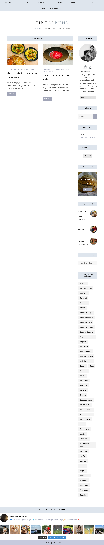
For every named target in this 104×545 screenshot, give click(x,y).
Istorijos (74, 3)
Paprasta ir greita (63, 69)
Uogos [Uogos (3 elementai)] (82, 471)
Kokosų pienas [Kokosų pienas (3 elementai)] (85, 351)
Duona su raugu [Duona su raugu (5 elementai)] (86, 312)
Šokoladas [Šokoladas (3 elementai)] (84, 490)
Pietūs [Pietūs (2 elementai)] (82, 376)
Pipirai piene (55, 542)
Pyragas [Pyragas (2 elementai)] (83, 390)
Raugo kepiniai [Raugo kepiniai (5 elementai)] (86, 414)
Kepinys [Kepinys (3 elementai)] (83, 342)
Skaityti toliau (88, 97)
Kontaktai (54, 8)
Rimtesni (31, 69)
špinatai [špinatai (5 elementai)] (83, 495)
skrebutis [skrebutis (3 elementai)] (83, 451)
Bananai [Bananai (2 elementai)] (83, 283)
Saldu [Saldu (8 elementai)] (82, 424)
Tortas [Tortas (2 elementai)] (82, 466)
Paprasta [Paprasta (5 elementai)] (83, 371)
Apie (43, 8)
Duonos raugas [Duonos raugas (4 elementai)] (86, 322)
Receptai (24, 69)
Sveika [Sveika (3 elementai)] (82, 456)
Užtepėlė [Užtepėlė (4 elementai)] (83, 480)
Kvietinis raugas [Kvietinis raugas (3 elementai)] (86, 356)
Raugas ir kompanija (57, 3)
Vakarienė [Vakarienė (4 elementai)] (84, 485)
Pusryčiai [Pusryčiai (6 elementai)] (83, 385)
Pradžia (25, 3)
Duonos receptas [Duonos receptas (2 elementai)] (86, 327)
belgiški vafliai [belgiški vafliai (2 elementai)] (86, 288)
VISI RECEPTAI (38, 3)
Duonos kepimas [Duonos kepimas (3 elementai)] (86, 317)
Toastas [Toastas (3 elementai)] (83, 461)
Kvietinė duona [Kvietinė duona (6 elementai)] (86, 361)
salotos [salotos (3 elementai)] (82, 434)
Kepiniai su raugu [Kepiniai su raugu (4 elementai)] (87, 337)
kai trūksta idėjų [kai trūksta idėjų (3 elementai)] (86, 332)
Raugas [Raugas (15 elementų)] (83, 395)
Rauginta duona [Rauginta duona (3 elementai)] (86, 400)
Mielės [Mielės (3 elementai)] (82, 366)
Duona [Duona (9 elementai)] (82, 308)
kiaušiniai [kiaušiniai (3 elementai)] (84, 346)
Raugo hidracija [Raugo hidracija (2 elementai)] (86, 410)
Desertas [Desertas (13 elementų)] (83, 303)
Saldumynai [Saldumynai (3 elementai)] (84, 429)
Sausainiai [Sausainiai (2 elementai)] (84, 439)
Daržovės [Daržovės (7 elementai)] (83, 293)
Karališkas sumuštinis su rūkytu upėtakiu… (83, 241)
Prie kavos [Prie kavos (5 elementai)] (84, 380)
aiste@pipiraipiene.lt (86, 137)
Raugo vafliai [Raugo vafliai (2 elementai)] (85, 419)
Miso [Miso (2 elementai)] (92, 366)
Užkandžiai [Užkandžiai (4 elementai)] (84, 475)
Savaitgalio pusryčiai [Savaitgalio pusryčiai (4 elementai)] (84, 445)
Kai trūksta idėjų (13, 69)
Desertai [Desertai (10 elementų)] (83, 298)
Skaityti (11, 94)
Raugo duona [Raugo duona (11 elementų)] (85, 405)
